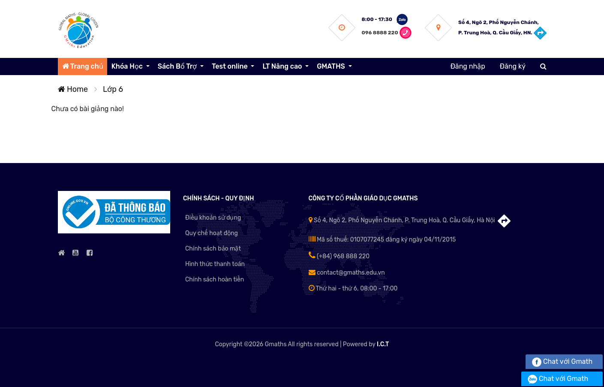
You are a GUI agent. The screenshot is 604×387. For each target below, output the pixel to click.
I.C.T (383, 344)
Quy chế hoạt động (211, 233)
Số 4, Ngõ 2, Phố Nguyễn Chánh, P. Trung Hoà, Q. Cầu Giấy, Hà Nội (410, 220)
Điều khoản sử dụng (213, 217)
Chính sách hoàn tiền (214, 279)
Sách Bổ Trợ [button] (178, 66)
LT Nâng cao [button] (283, 66)
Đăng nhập (468, 66)
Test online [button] (230, 66)
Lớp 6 (113, 89)
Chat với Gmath (562, 361)
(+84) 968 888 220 (339, 256)
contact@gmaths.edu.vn (347, 272)
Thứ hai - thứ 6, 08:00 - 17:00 (353, 288)
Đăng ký (513, 66)
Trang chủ (82, 66)
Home (73, 89)
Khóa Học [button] (127, 66)
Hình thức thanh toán (215, 264)
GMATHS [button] (331, 66)
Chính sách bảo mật (213, 248)
